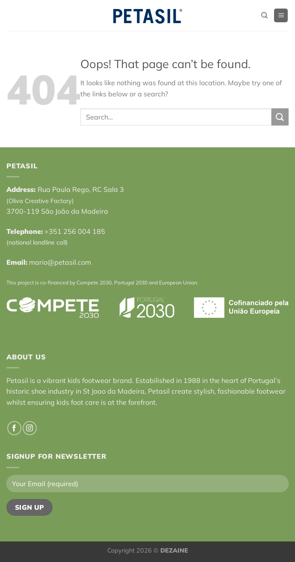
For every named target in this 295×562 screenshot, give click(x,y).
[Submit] (280, 116)
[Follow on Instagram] (30, 428)
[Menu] (281, 16)
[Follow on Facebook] (14, 428)
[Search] (264, 15)
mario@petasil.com (60, 262)
